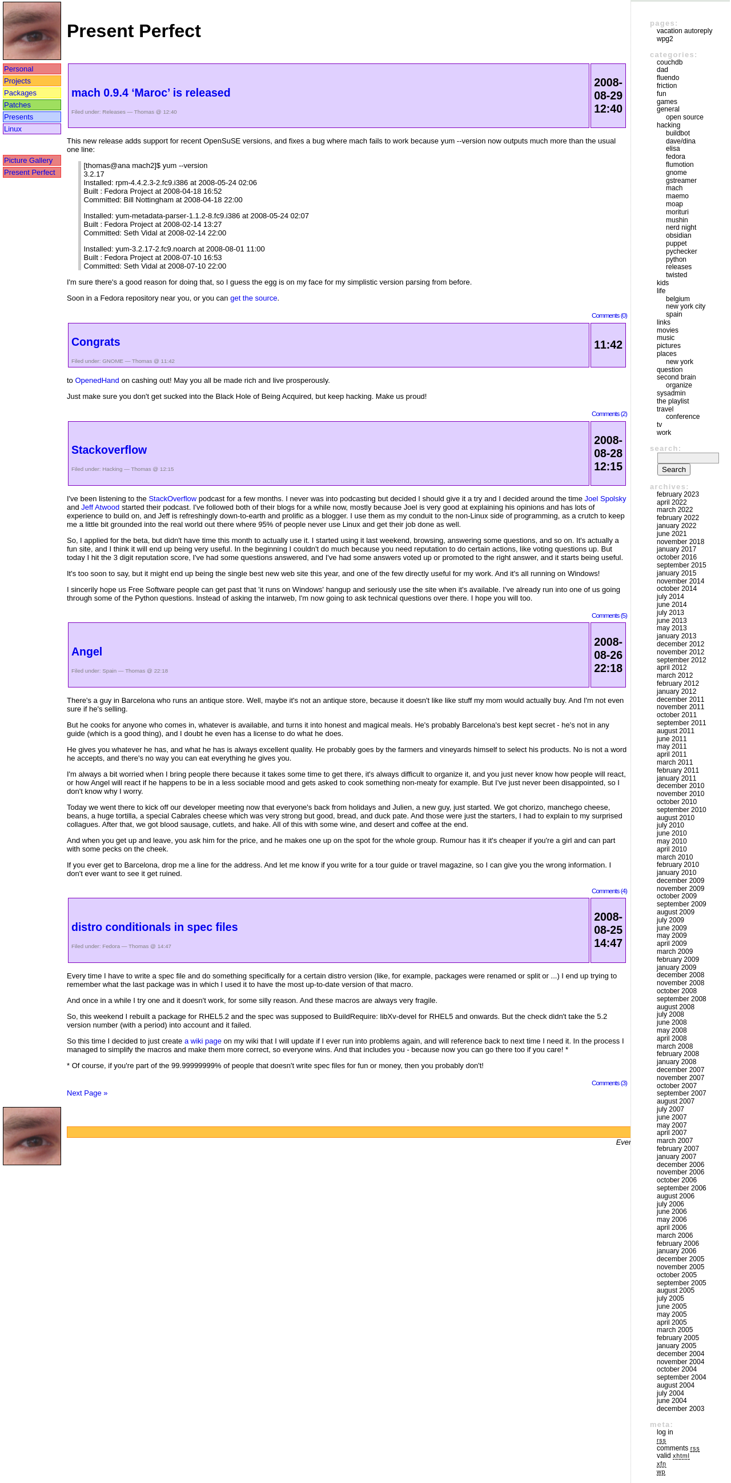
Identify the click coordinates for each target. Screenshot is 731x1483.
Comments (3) (609, 1082)
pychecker (681, 251)
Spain (109, 670)
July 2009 (670, 920)
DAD (662, 70)
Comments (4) (609, 890)
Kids (663, 283)
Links (663, 322)
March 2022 (675, 510)
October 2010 (677, 802)
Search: (665, 448)
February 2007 (678, 1149)
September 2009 (681, 904)
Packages (20, 93)
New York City (685, 306)
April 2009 (672, 944)
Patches (17, 105)
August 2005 (675, 1290)
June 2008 (672, 1022)
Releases (114, 112)
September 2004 (681, 1377)
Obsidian (679, 235)
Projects (17, 81)
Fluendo (668, 78)
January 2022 (676, 526)
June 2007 (672, 1117)
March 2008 (675, 1046)
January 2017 (676, 549)
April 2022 (672, 502)
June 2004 (672, 1401)
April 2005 (672, 1322)
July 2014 (670, 597)
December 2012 (680, 644)
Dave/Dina (681, 141)
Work (664, 433)
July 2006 (670, 1204)
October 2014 (677, 589)
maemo (677, 196)
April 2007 (672, 1133)
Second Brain (676, 377)
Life (661, 291)
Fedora (111, 946)
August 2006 (675, 1196)
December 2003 (680, 1409)
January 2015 (676, 573)
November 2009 (680, 889)
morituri (677, 212)
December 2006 (680, 1165)
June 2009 (672, 928)
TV (659, 425)
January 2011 (676, 778)
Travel (665, 409)
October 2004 (677, 1369)
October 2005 (677, 1275)
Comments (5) (609, 615)
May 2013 (672, 628)
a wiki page (203, 1041)
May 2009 (672, 936)
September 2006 (681, 1188)
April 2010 (672, 849)
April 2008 (672, 1038)
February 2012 (678, 683)
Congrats (96, 341)
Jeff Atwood (100, 507)
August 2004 (675, 1385)
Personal (18, 69)
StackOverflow (172, 498)
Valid (673, 1456)
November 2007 (680, 1078)
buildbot (678, 133)
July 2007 (670, 1109)
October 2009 (677, 896)
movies (667, 330)
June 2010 (672, 833)
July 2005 (670, 1298)
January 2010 (676, 873)
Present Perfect (29, 172)
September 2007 (681, 1093)
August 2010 (675, 818)
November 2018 (680, 542)
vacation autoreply (684, 31)
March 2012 (675, 675)
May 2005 (672, 1314)
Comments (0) (609, 315)
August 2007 (675, 1101)
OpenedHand (97, 380)
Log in (665, 1432)
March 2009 (675, 952)
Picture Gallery (28, 160)
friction (667, 86)
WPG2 (665, 39)
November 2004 (680, 1362)
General (668, 109)
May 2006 (672, 1220)
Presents (18, 117)
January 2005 (676, 1346)
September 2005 (681, 1283)
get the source (253, 298)
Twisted (676, 275)
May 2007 (672, 1125)
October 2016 (677, 557)
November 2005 (680, 1267)
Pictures (669, 346)
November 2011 (680, 707)
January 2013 (676, 636)
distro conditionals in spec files (154, 927)
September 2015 (681, 565)
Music (665, 338)
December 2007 (680, 1070)
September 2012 (681, 660)
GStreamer (681, 181)
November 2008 (680, 983)
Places (667, 354)
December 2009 (680, 881)
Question (669, 370)
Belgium (678, 299)
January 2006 (676, 1251)
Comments (678, 1448)
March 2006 (675, 1236)
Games (667, 102)
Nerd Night (681, 227)
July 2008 (670, 1014)
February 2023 (678, 494)
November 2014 (680, 581)
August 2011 (675, 731)
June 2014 (672, 605)
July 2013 (670, 613)
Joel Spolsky (605, 498)
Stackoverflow (109, 449)
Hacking (112, 469)
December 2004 (680, 1354)
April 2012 (672, 667)
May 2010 (672, 841)
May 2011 (672, 746)
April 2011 (672, 754)
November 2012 (680, 652)
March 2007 (675, 1141)
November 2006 (680, 1172)
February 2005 (678, 1338)
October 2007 (677, 1086)
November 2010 (680, 794)
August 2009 (675, 912)
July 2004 (670, 1393)
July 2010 (670, 825)
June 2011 (672, 739)
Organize (679, 385)
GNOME (112, 361)
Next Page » (87, 1093)
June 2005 (672, 1306)
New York (679, 362)
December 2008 (680, 975)
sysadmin (671, 393)
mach (674, 188)
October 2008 (677, 991)
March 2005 (675, 1330)
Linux (13, 129)
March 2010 (675, 857)
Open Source (685, 117)
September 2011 (681, 723)
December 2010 (680, 786)
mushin (677, 220)
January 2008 (676, 1062)
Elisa (673, 149)
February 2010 (678, 865)
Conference (683, 417)
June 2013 (672, 621)
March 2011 (675, 762)
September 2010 (681, 810)
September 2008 (681, 999)
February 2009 (678, 960)
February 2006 (678, 1244)
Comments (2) (609, 413)
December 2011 (680, 699)
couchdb (669, 62)
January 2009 (676, 968)
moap (674, 204)
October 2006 (677, 1180)
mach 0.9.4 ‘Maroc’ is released (151, 92)
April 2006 (672, 1228)
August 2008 (675, 1007)
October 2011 (677, 715)
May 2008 (672, 1030)
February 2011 (678, 770)
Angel (86, 651)
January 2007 (676, 1157)
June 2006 (672, 1212)
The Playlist (673, 401)
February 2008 (678, 1054)
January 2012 (676, 691)
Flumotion (680, 165)
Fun (661, 94)
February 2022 (678, 518)
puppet (676, 243)
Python (676, 259)
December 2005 (680, 1259)
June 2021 (672, 534)
